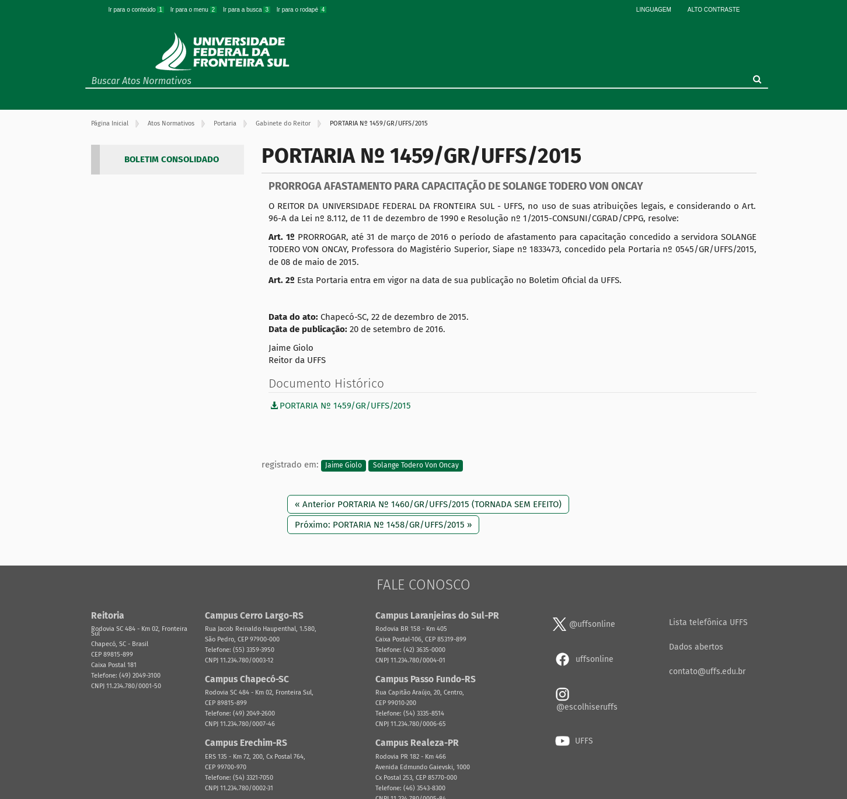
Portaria (225, 123)
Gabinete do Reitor (283, 123)
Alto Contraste (714, 9)
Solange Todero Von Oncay (416, 465)
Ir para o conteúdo (137, 9)
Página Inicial (109, 123)
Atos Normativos (171, 123)
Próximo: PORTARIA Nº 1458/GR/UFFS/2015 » (383, 524)
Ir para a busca (247, 9)
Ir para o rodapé (302, 9)
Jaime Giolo (343, 465)
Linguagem (653, 9)
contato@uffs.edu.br (707, 671)
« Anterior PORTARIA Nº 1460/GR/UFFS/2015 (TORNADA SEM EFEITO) (428, 504)
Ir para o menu (194, 9)
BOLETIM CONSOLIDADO (171, 159)
